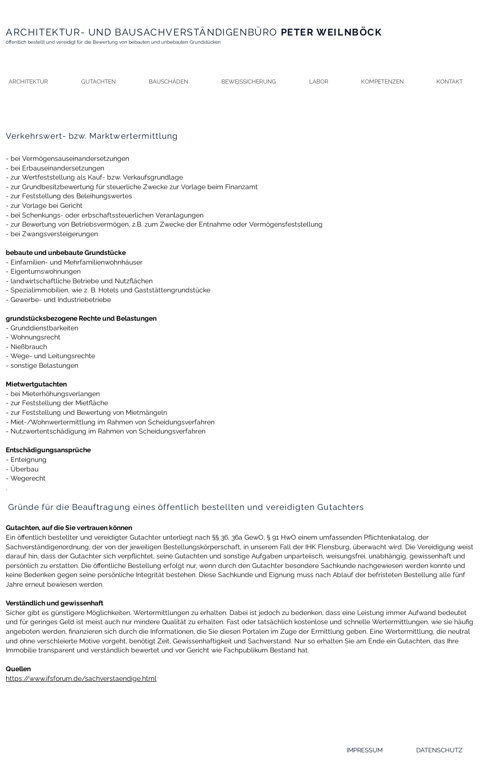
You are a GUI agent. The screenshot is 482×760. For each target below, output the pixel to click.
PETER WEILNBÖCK (329, 32)
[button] (107, 81)
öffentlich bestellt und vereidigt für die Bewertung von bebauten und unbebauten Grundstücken (113, 42)
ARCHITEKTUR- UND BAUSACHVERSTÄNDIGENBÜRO (141, 32)
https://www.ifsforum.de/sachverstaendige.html (81, 678)
